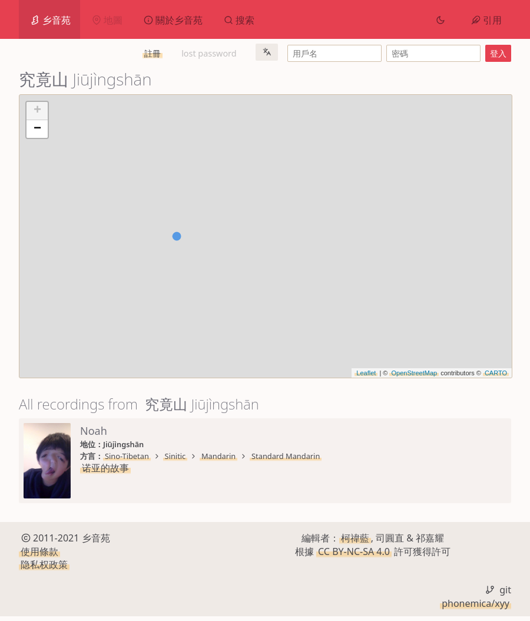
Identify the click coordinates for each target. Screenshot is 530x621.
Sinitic (175, 456)
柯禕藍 (355, 542)
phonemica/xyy (475, 607)
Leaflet (366, 372)
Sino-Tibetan (127, 456)
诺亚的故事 (105, 467)
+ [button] (37, 111)
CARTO (496, 372)
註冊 (152, 53)
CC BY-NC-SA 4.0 (354, 555)
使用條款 (39, 555)
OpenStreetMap (414, 372)
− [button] (37, 129)
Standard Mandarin (285, 456)
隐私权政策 (44, 569)
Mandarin (218, 456)
